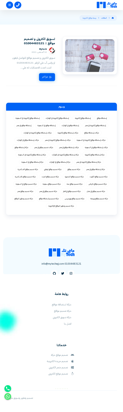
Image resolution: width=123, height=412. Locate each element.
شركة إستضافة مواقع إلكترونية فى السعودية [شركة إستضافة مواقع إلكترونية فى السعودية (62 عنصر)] (32, 155)
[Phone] (7, 388)
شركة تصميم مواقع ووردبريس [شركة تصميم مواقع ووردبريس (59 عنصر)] (74, 199)
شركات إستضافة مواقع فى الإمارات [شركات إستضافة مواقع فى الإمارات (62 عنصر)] (28, 140)
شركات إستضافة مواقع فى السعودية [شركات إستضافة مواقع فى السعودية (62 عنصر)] (96, 147)
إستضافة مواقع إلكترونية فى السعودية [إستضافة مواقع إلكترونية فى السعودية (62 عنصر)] (28, 118)
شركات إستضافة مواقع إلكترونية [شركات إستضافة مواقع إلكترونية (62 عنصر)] (68, 133)
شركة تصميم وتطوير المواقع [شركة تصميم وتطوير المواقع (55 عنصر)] (23, 199)
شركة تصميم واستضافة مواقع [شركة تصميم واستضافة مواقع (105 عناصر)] (49, 199)
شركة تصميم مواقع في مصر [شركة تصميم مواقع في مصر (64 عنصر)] (48, 191)
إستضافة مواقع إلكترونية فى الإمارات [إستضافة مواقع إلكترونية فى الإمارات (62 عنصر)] (57, 118)
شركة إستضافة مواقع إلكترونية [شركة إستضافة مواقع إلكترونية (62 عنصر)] (94, 155)
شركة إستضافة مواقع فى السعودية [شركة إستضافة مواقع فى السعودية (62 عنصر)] (32, 162)
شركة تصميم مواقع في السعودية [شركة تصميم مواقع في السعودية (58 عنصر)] (26, 184)
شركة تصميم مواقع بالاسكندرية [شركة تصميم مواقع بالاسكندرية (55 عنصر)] (25, 177)
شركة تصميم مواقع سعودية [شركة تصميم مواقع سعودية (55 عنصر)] (52, 184)
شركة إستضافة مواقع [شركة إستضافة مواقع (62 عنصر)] (21, 147)
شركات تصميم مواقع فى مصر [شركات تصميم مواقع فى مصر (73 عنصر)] (43, 147)
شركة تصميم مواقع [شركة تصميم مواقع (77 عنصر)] (74, 169)
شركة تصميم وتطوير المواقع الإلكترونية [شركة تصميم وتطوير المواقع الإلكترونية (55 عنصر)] (61, 206)
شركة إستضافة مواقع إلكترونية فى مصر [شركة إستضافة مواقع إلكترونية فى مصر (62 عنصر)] (88, 162)
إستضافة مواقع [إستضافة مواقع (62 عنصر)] (102, 118)
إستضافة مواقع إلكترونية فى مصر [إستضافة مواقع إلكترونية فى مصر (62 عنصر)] (95, 126)
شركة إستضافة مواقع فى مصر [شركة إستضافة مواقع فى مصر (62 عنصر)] (95, 169)
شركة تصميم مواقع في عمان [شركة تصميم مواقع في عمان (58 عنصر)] (96, 191)
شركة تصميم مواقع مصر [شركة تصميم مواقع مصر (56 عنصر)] (25, 191)
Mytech (51, 49)
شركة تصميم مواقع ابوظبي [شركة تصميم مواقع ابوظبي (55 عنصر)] (52, 169)
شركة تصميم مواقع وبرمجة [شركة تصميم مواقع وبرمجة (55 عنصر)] (99, 199)
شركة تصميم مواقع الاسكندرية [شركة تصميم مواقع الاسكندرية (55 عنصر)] (28, 169)
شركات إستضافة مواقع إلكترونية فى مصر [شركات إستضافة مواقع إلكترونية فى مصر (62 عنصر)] (58, 140)
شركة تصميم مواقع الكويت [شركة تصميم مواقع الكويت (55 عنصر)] (98, 177)
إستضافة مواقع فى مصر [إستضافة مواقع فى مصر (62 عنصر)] (23, 126)
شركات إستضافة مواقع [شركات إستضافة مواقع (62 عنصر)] (91, 133)
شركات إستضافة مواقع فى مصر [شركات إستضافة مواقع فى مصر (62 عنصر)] (69, 147)
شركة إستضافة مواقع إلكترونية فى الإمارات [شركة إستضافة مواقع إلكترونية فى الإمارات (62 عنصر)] (65, 155)
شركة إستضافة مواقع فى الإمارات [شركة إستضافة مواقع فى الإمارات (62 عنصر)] (59, 162)
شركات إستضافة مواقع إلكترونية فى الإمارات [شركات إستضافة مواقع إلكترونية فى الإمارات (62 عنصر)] (38, 133)
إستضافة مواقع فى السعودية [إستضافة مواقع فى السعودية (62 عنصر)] (46, 126)
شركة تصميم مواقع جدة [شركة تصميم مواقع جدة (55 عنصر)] (74, 184)
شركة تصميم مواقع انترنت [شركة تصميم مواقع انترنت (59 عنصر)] (50, 177)
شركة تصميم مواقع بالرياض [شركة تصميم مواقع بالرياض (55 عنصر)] (98, 184)
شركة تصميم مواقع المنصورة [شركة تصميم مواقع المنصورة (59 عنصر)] (74, 177)
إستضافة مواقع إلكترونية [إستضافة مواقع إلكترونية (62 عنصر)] (83, 118)
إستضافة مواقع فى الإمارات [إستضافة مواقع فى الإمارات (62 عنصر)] (70, 126)
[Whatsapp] (7, 396)
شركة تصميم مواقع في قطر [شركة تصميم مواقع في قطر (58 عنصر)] (72, 191)
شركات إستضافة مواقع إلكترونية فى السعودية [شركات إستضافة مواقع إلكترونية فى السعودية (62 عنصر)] (91, 140)
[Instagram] (71, 275)
